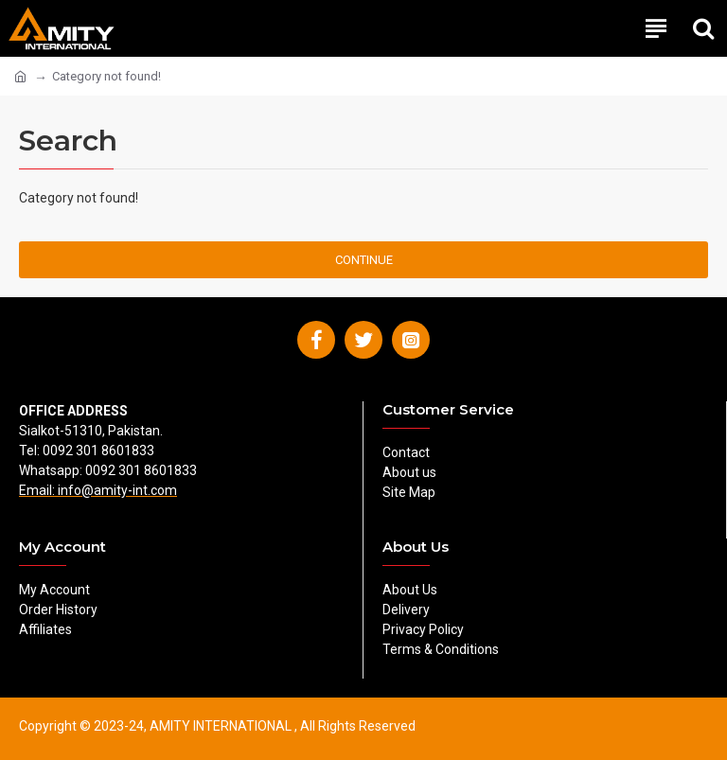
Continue (364, 260)
